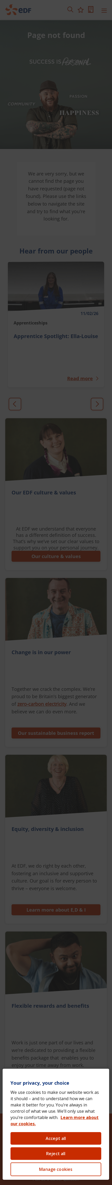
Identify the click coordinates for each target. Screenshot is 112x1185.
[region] (56, 1124)
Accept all (56, 1138)
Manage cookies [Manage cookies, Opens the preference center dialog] (55, 1169)
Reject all (56, 1153)
